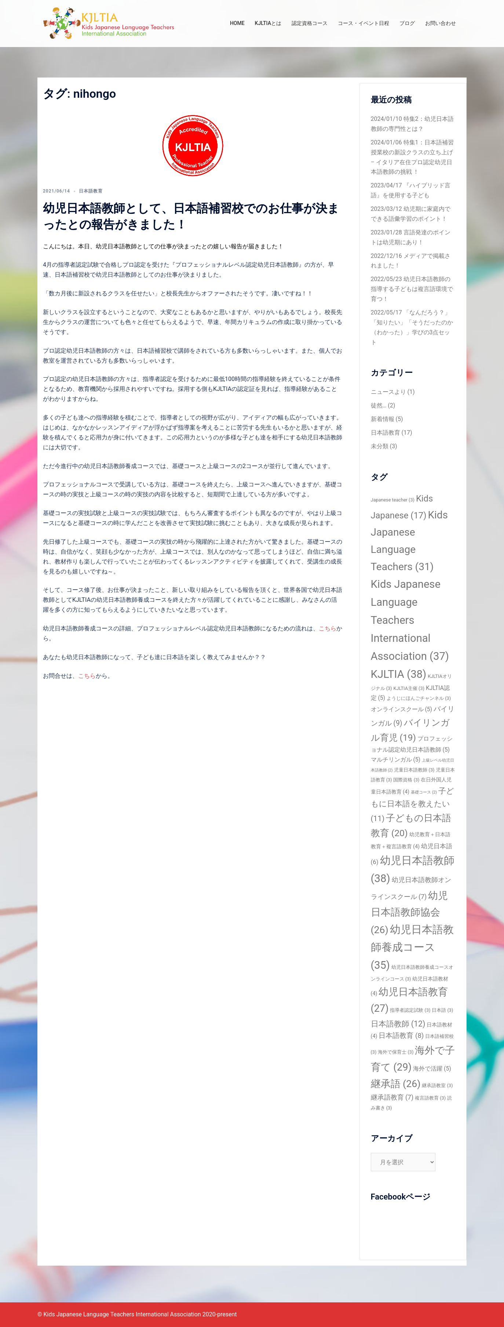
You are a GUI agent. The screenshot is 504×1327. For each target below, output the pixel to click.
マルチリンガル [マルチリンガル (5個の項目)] (396, 759)
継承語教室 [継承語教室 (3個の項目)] (437, 1085)
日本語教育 (91, 191)
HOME (237, 23)
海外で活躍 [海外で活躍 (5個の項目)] (432, 1068)
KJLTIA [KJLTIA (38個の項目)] (399, 674)
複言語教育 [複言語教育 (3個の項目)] (430, 1098)
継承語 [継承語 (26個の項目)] (396, 1084)
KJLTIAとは (268, 23)
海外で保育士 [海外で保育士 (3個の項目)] (395, 1052)
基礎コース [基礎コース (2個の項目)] (424, 792)
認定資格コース (310, 23)
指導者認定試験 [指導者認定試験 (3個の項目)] (410, 1010)
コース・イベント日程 (363, 23)
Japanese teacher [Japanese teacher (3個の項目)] (392, 500)
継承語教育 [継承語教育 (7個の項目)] (392, 1097)
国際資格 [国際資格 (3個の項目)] (406, 780)
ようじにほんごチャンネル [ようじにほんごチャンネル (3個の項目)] (419, 698)
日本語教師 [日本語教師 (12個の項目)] (398, 1023)
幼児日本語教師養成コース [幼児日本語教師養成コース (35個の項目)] (412, 947)
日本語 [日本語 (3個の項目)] (442, 1010)
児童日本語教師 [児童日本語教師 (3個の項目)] (414, 770)
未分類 (379, 446)
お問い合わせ (440, 23)
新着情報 (382, 419)
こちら (327, 628)
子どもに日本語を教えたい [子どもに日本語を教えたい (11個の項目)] (412, 805)
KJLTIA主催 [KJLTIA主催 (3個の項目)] (408, 688)
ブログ (407, 23)
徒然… (379, 405)
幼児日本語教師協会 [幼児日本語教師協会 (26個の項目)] (409, 913)
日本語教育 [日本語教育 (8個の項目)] (401, 1036)
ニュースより (388, 391)
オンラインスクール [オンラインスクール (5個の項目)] (401, 709)
